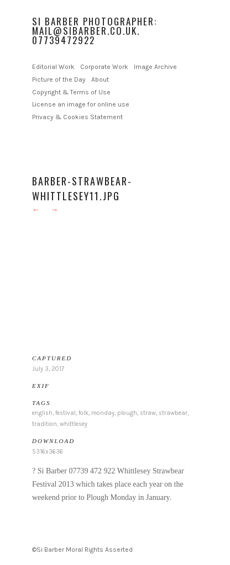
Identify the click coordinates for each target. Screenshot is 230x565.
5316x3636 (47, 451)
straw (148, 413)
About (100, 79)
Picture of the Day (59, 79)
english (42, 413)
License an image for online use (80, 104)
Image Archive (155, 67)
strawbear (173, 413)
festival (65, 413)
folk (83, 413)
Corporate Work (104, 67)
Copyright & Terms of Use (71, 92)
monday (102, 413)
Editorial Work (53, 67)
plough (127, 413)
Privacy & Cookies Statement (77, 117)
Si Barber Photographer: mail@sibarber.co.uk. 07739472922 (94, 30)
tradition (44, 424)
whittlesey (73, 424)
